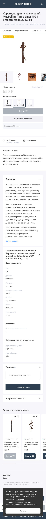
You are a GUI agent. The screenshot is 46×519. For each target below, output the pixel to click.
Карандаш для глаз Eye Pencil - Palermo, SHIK (31, 445)
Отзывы (37, 31)
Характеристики (21, 31)
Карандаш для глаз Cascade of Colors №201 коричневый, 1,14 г (11, 445)
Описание (7, 31)
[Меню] (4, 4)
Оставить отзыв (23, 387)
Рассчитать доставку (23, 119)
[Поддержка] (42, 4)
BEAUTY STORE (23, 4)
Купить (29, 456)
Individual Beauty (6, 476)
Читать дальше (12, 241)
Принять (23, 511)
